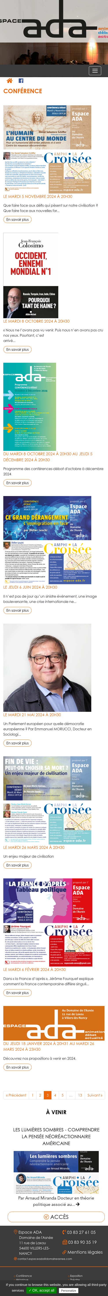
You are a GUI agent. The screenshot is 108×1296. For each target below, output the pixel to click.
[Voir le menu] (95, 70)
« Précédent (16, 1095)
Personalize (68, 1290)
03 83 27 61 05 (81, 1232)
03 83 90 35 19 (82, 1242)
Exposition (75, 1275)
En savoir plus (17, 219)
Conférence (23, 1275)
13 (80, 1095)
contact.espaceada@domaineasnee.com (45, 1259)
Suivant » (95, 1095)
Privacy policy (90, 1290)
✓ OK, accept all (41, 1290)
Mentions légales (85, 1252)
